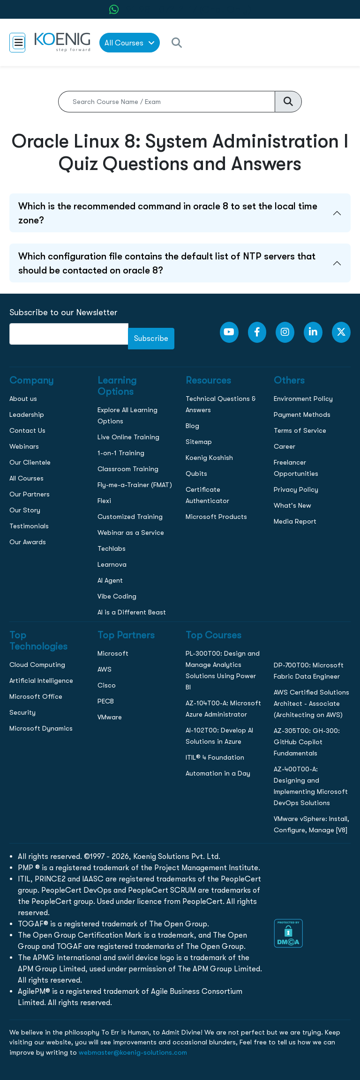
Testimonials (29, 526)
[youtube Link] (229, 332)
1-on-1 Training (121, 453)
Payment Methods (302, 414)
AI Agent (110, 580)
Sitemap (199, 441)
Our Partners (29, 494)
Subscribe (151, 338)
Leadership (26, 414)
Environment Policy (303, 398)
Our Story (24, 510)
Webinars (24, 446)
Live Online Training (128, 437)
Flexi (104, 500)
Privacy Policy (296, 489)
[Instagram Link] (285, 332)
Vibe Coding (117, 596)
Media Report (295, 521)
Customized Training (130, 516)
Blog (192, 425)
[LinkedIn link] (313, 332)
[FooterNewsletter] (68, 334)
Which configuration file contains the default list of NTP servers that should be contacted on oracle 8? (166, 263)
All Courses (26, 478)
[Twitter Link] (341, 332)
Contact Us (27, 430)
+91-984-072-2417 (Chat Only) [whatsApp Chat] (186, 9)
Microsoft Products (216, 516)
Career (284, 446)
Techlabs (112, 548)
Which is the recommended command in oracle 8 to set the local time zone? (167, 213)
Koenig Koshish (209, 457)
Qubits (196, 473)
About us (23, 398)
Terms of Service (300, 430)
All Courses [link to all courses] (130, 42)
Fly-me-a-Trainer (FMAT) (135, 484)
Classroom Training (128, 469)
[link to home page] (62, 42)
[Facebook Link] (257, 332)
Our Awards (27, 542)
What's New (292, 505)
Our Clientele (30, 462)
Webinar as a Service (131, 532)
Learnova (112, 564)
